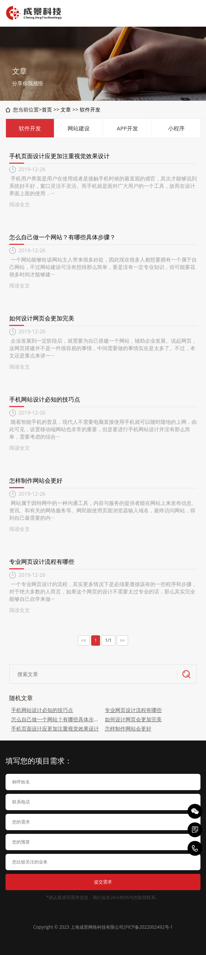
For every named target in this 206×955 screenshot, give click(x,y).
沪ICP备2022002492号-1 (148, 927)
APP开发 (127, 128)
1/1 (108, 640)
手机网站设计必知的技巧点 (44, 399)
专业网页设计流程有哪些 (41, 562)
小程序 (176, 128)
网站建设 (79, 128)
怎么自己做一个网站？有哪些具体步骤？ (62, 237)
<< (83, 640)
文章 (66, 109)
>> (122, 640)
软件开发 (90, 109)
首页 (47, 109)
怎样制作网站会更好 (35, 480)
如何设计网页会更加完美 (41, 318)
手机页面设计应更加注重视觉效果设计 (59, 156)
